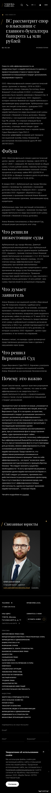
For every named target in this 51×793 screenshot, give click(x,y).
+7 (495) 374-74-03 (8, 607)
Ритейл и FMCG (7, 703)
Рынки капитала (8, 660)
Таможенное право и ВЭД (12, 672)
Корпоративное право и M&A (13, 634)
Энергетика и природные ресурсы (15, 697)
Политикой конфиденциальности (20, 770)
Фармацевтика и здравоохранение (16, 640)
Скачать (35, 588)
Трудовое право (8, 680)
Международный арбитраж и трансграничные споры (23, 637)
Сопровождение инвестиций (13, 686)
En (35, 5)
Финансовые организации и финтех (16, 717)
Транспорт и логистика (11, 706)
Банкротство (7, 654)
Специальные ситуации (11, 669)
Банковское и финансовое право (15, 651)
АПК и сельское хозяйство (12, 700)
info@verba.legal (34, 603)
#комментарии (42, 48)
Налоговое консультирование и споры (17, 663)
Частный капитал (9, 677)
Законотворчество (9, 683)
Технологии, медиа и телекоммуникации (18, 708)
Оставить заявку (36, 619)
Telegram (7, 603)
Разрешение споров (10, 645)
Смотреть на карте (11, 623)
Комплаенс (6, 666)
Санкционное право (10, 657)
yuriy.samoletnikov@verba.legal (16, 588)
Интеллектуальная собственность (16, 689)
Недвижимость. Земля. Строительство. (17, 648)
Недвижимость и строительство (15, 714)
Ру (32, 5)
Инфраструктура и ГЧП (11, 642)
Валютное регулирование (12, 675)
